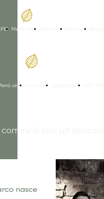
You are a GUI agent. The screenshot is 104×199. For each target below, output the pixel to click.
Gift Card (75, 29)
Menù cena (23, 29)
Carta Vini (37, 85)
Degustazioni (66, 85)
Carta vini (50, 29)
